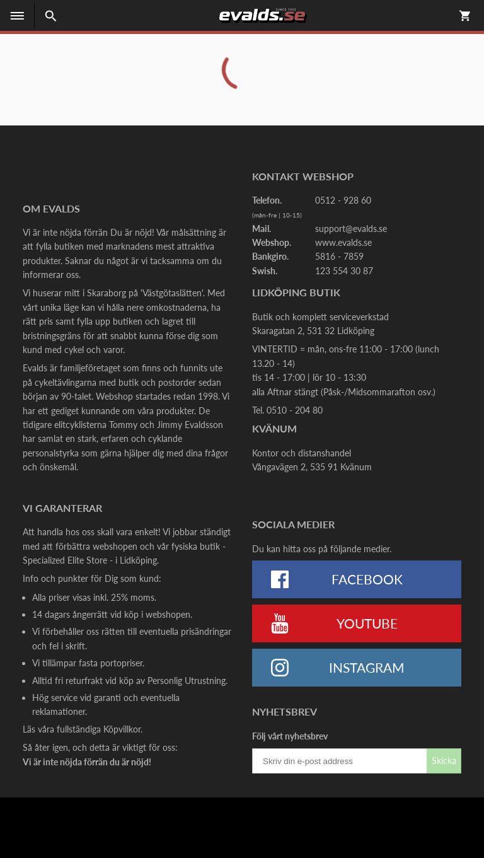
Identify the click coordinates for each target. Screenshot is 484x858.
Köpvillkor (122, 729)
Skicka (444, 760)
